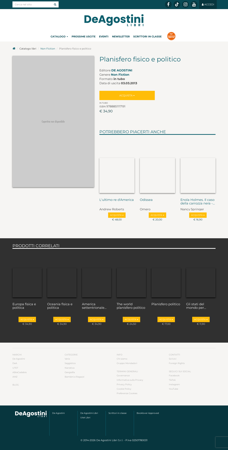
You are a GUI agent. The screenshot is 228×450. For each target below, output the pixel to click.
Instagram (174, 384)
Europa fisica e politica (24, 306)
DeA (14, 363)
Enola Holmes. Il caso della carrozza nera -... (197, 201)
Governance (123, 375)
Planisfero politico (165, 304)
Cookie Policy (124, 388)
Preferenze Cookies (127, 393)
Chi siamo (122, 358)
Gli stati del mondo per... (196, 306)
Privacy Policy (124, 384)
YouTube (173, 388)
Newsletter (121, 36)
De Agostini (121, 70)
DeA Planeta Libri (114, 20)
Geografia (70, 372)
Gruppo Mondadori (127, 363)
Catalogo (59, 36)
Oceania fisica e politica (59, 306)
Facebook (174, 375)
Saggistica (70, 363)
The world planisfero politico (131, 306)
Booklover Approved (148, 413)
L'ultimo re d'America (116, 200)
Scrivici (172, 358)
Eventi (103, 36)
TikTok (172, 380)
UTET (15, 367)
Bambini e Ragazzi (74, 376)
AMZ (14, 376)
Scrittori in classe (147, 36)
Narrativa (69, 367)
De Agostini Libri (89, 413)
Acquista (127, 95)
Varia (67, 358)
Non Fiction (47, 48)
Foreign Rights (177, 363)
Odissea (146, 200)
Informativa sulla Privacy (130, 380)
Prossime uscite (83, 36)
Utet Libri (85, 417)
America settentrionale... (94, 306)
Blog (15, 384)
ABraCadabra (19, 372)
